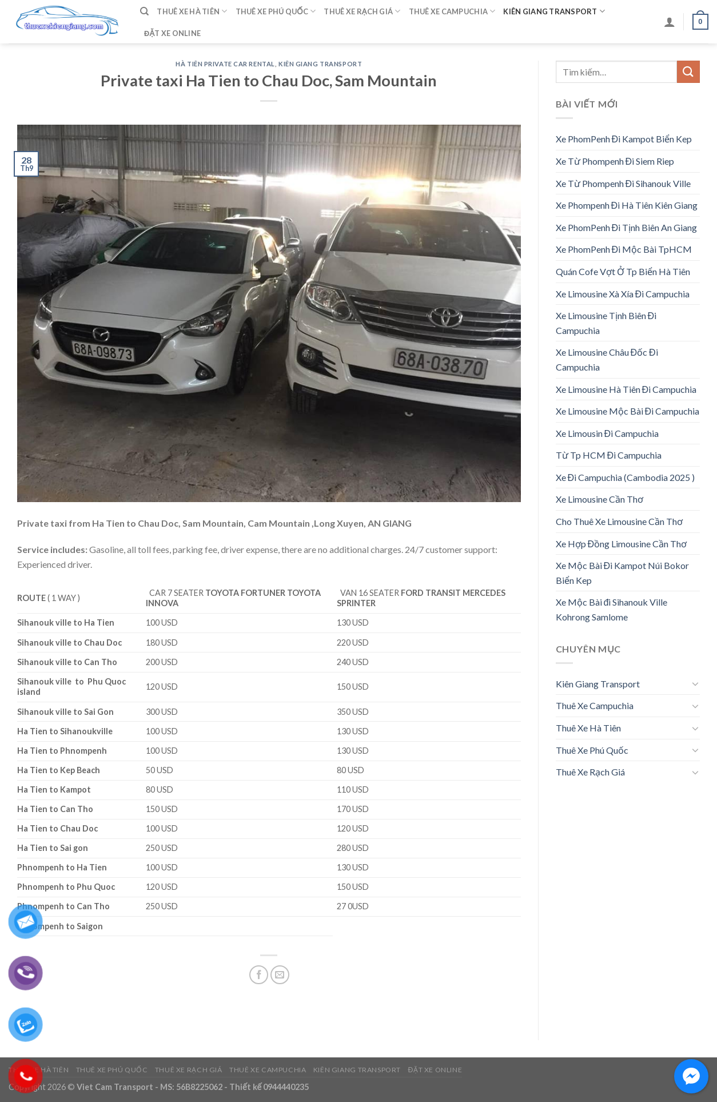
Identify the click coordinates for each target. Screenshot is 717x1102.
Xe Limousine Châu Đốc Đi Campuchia (607, 359)
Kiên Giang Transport (554, 11)
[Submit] (688, 72)
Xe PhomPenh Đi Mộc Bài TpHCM (624, 249)
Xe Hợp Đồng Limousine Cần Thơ (621, 543)
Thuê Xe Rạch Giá (362, 11)
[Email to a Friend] (279, 974)
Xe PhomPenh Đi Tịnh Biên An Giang (627, 227)
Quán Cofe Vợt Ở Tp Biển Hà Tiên (623, 271)
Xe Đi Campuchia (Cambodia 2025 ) (625, 477)
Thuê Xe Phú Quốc (276, 11)
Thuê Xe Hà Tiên (192, 11)
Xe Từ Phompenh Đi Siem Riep (615, 161)
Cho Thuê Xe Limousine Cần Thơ (619, 521)
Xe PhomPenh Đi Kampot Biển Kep (624, 138)
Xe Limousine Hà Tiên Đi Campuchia (626, 389)
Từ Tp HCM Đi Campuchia (609, 454)
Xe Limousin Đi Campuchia (607, 433)
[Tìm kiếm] (144, 11)
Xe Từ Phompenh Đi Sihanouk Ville (623, 183)
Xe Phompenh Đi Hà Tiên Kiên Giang (627, 205)
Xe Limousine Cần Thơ (599, 499)
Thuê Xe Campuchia (452, 11)
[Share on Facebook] (258, 974)
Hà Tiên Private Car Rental (225, 63)
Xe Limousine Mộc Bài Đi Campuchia (628, 410)
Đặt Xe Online (172, 33)
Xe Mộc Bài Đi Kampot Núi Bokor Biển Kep (623, 573)
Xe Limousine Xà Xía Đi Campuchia (623, 293)
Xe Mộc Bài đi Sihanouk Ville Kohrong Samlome (612, 609)
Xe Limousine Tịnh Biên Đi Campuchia (606, 323)
